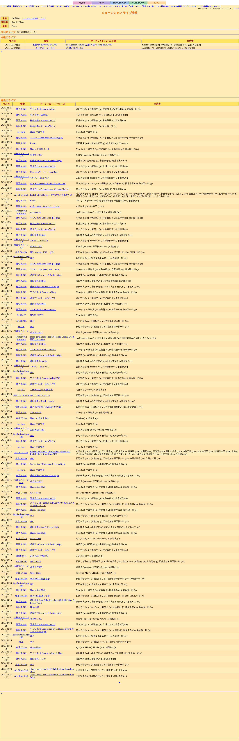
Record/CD (119, 2)
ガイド (17, 6)
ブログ (43, 18)
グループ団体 (144, 6)
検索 (6, 6)
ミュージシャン (118, 6)
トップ (210, 6)
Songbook (138, 2)
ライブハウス (86, 6)
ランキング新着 (62, 6)
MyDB (82, 2)
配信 (162, 6)
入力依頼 (47, 6)
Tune (101, 2)
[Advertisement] (91, 75)
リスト (31, 6)
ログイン (236, 8)
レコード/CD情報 (30, 18)
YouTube (184, 6)
